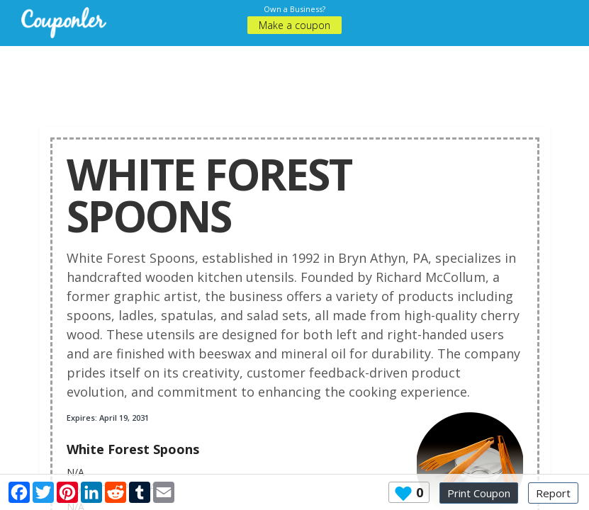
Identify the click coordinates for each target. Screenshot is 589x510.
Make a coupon (294, 25)
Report (553, 493)
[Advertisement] (298, 78)
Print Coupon (478, 493)
